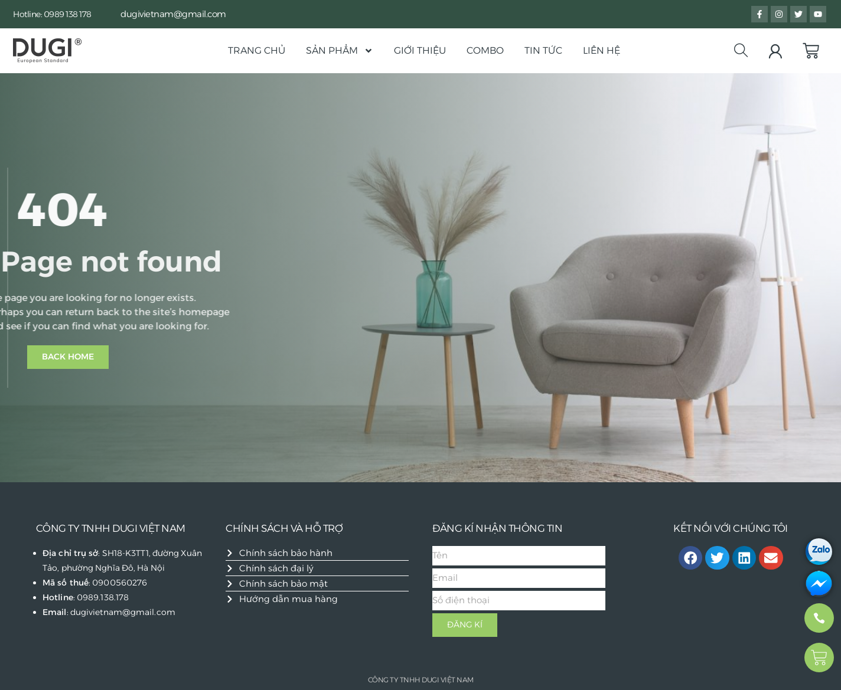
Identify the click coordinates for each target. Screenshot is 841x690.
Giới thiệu (420, 50)
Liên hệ (601, 50)
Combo (485, 50)
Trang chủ (256, 50)
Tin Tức (543, 50)
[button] (691, 558)
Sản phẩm (339, 50)
